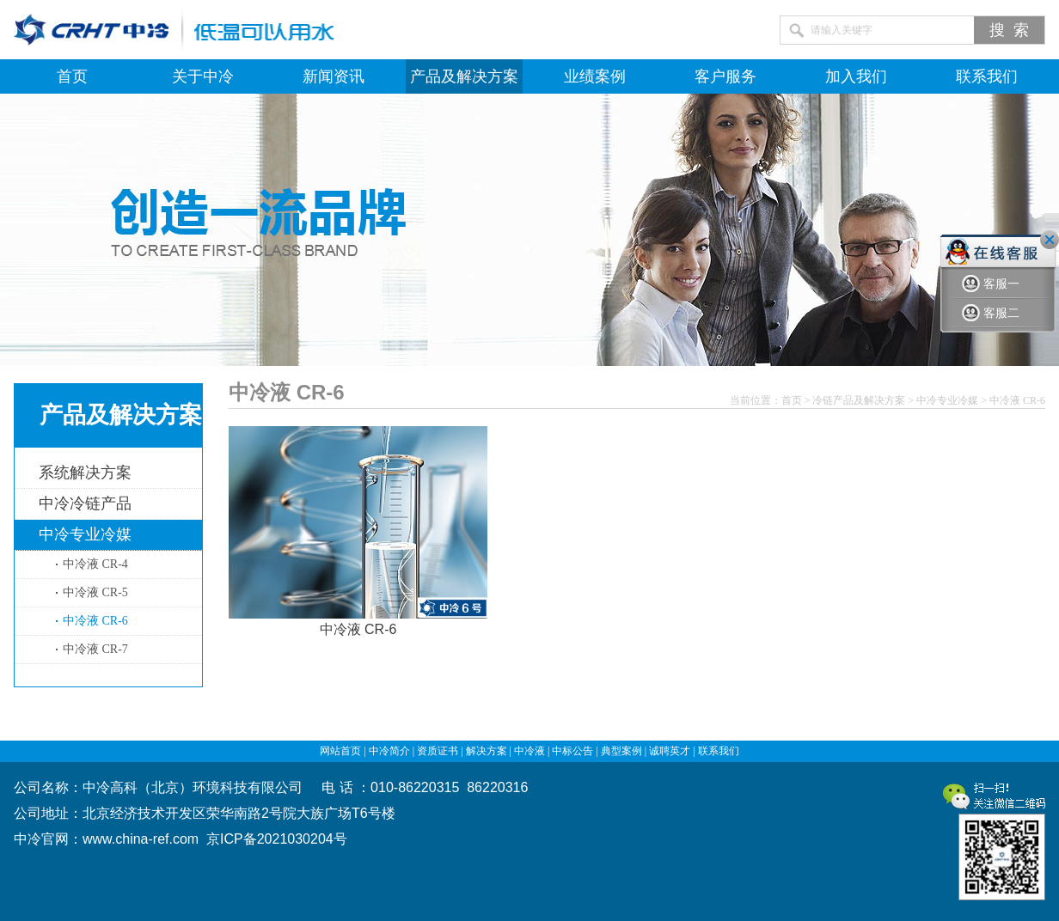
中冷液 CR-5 (95, 592)
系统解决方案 (85, 472)
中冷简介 (389, 751)
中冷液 (529, 751)
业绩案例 (595, 76)
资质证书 (437, 751)
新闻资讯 (333, 76)
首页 (72, 76)
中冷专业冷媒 (85, 534)
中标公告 (572, 751)
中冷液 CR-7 (95, 649)
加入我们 (856, 76)
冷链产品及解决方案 (858, 400)
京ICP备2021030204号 (276, 839)
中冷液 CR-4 (95, 564)
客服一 (990, 284)
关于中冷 (203, 76)
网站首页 (340, 751)
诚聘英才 (669, 751)
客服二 (990, 313)
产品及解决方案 (464, 76)
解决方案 (486, 751)
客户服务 (725, 76)
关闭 (1049, 239)
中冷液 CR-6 (95, 620)
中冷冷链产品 (85, 503)
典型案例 (621, 751)
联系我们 (987, 76)
